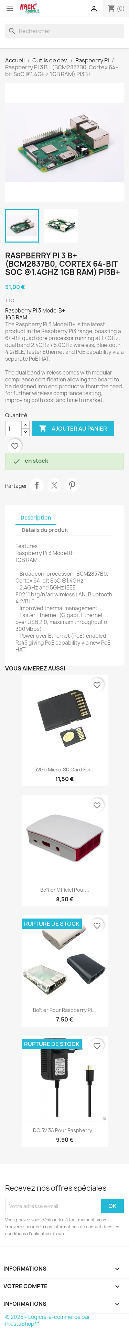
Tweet (54, 485)
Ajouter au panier (73, 428)
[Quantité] (13, 428)
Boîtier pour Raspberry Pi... (64, 1010)
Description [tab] (36, 517)
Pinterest (72, 485)
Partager (37, 485)
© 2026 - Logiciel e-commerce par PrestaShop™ (47, 1320)
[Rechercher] (64, 31)
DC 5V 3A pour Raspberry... (64, 1130)
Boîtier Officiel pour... (64, 889)
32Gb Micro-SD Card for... (64, 769)
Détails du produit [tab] (45, 530)
